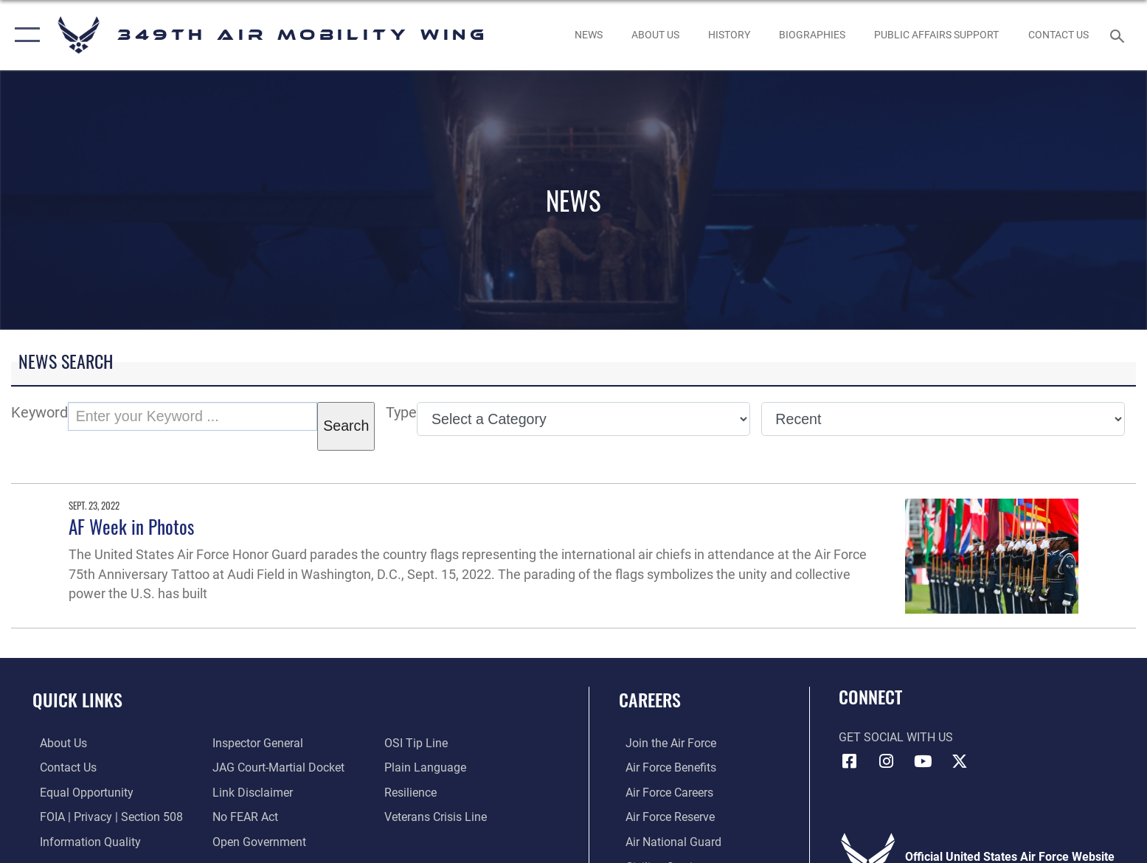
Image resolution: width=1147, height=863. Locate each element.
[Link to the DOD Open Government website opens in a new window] (256, 841)
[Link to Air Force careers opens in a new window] (663, 792)
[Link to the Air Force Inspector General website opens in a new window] (254, 743)
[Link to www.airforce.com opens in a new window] (664, 743)
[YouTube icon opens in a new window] (923, 761)
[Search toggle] (1119, 35)
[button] (24, 35)
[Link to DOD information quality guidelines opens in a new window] (83, 841)
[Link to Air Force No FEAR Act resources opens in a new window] (242, 817)
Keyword (39, 412)
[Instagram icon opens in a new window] (886, 761)
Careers (650, 700)
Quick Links (77, 700)
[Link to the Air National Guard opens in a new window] (667, 841)
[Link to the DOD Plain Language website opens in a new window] (427, 767)
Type (401, 412)
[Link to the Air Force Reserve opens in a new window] (663, 817)
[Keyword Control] (192, 416)
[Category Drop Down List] (583, 419)
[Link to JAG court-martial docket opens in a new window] (275, 767)
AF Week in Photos (131, 526)
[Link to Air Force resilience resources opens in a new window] (413, 792)
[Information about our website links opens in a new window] (249, 792)
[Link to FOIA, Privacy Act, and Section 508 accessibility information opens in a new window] (104, 817)
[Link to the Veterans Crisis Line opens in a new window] (438, 817)
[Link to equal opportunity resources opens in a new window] (79, 792)
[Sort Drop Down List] (943, 419)
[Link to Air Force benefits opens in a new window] (664, 767)
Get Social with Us (896, 737)
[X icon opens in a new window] (960, 761)
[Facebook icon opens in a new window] (850, 761)
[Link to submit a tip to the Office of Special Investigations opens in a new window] (418, 743)
